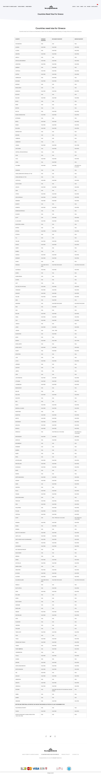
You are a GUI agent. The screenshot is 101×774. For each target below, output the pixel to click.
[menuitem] (97, 4)
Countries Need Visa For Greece (50, 754)
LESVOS (74, 6)
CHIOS (78, 6)
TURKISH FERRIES (21, 6)
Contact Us (75, 754)
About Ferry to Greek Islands (30, 754)
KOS (85, 6)
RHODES (88, 6)
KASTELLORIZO (94, 6)
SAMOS (81, 6)
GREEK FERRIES (29, 6)
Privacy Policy (66, 754)
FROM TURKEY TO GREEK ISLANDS (10, 6)
